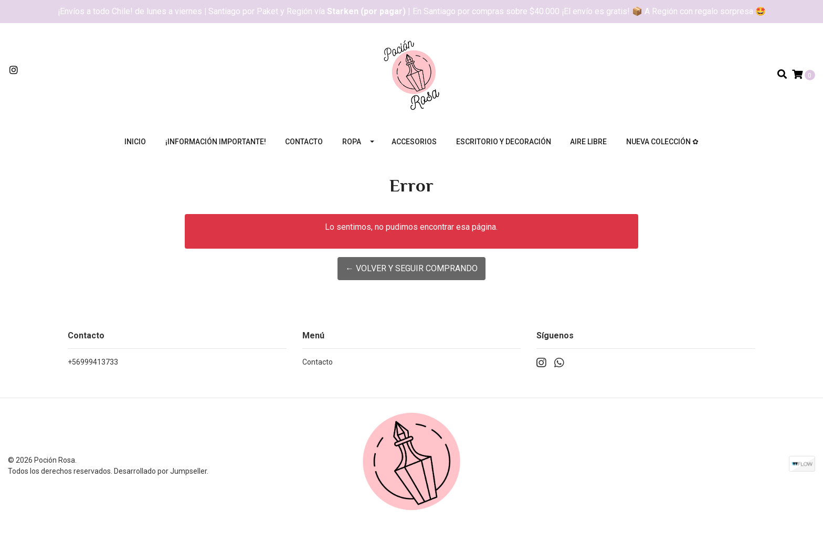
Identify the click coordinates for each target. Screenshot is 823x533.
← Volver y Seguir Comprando (411, 268)
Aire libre (588, 141)
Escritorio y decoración (503, 141)
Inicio (135, 141)
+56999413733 (93, 362)
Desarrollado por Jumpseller (160, 471)
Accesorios (414, 141)
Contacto (304, 141)
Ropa (351, 141)
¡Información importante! (215, 141)
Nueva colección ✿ (662, 141)
